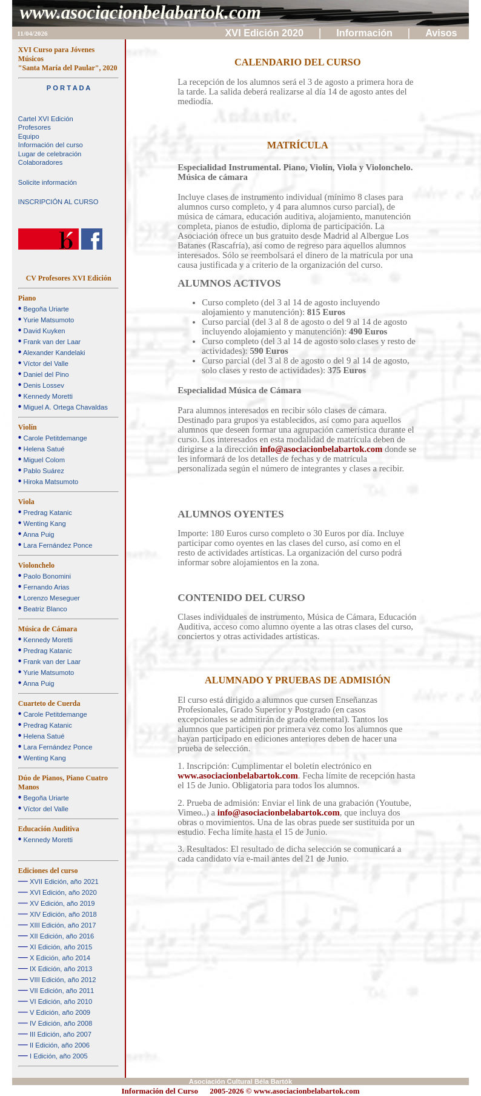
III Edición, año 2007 (59, 1034)
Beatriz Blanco (44, 609)
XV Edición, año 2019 (61, 903)
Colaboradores (40, 162)
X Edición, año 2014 (59, 957)
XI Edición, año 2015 (60, 947)
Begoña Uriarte (44, 309)
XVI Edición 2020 (266, 32)
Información (365, 32)
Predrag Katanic (46, 512)
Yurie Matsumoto (47, 320)
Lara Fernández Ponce (56, 545)
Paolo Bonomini (45, 576)
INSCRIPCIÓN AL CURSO (58, 201)
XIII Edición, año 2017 (62, 925)
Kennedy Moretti (47, 396)
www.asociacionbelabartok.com (140, 12)
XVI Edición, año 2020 (62, 892)
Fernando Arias (45, 587)
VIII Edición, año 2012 (62, 979)
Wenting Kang (43, 523)
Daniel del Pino (44, 374)
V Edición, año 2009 (59, 1012)
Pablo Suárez (42, 470)
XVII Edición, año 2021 (63, 881)
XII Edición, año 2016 (61, 936)
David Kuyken (43, 330)
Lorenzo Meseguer (50, 598)
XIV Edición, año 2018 (62, 914)
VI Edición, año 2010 (60, 1001)
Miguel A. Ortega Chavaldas (64, 407)
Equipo (28, 136)
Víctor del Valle (44, 363)
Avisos (442, 32)
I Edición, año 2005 (58, 1056)
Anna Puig (37, 534)
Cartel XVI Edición (45, 118)
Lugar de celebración (50, 154)
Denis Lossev (42, 385)
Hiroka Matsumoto (49, 481)
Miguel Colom (43, 459)
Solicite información (47, 182)
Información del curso (50, 144)
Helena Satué (42, 449)
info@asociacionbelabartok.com (321, 449)
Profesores (34, 127)
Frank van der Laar (51, 341)
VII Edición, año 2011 (61, 990)
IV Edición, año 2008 (60, 1023)
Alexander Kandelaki (53, 352)
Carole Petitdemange (54, 438)
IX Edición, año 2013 (60, 968)
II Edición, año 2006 (59, 1045)
